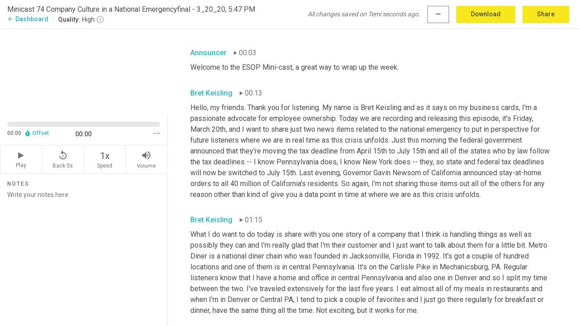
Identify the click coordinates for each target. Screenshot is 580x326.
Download (486, 14)
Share (546, 14)
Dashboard (27, 19)
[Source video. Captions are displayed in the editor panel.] (84, 71)
